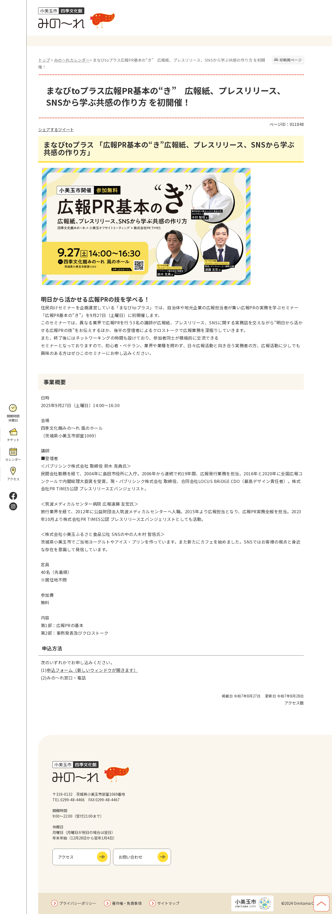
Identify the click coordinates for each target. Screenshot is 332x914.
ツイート (66, 129)
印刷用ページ (291, 59)
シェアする (48, 129)
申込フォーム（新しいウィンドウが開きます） (92, 670)
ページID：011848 (287, 124)
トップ (44, 60)
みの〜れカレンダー (72, 60)
